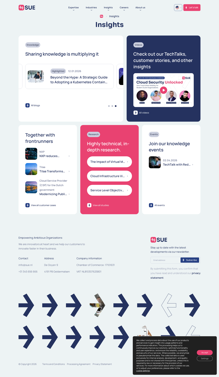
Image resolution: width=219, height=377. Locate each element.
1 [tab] (109, 106)
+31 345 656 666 (28, 271)
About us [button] (140, 7)
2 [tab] (112, 106)
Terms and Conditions (53, 364)
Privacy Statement (102, 364)
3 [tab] (116, 106)
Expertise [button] (73, 7)
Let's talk (193, 7)
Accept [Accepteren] (204, 352)
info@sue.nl (25, 265)
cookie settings (143, 370)
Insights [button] (108, 7)
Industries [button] (91, 7)
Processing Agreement (78, 364)
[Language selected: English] (178, 7)
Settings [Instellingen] (204, 358)
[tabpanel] (69, 76)
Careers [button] (124, 7)
